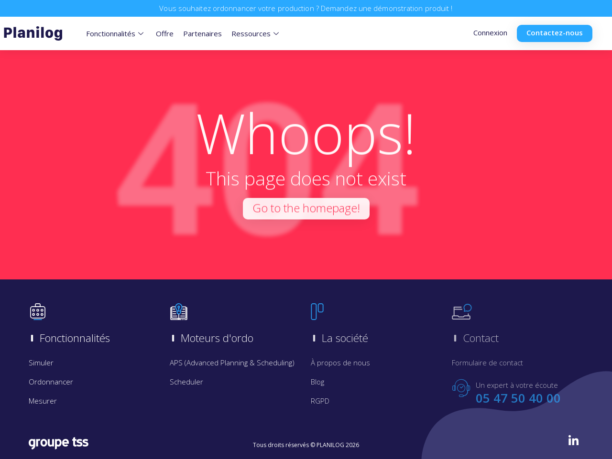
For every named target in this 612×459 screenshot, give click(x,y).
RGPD (320, 401)
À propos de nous (340, 362)
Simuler (41, 362)
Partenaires (202, 33)
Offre (165, 33)
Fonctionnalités (114, 33)
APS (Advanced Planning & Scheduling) (232, 362)
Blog (317, 381)
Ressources (255, 33)
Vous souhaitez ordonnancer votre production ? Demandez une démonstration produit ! (305, 8)
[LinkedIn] (573, 440)
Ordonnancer (51, 381)
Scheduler (186, 381)
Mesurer (43, 401)
